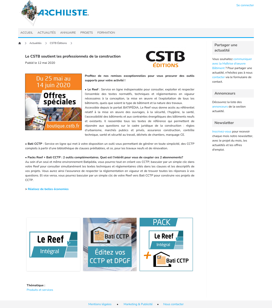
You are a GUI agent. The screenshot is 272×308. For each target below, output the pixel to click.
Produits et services (40, 290)
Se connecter (245, 5)
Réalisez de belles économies (48, 189)
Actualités (35, 43)
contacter (218, 77)
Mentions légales (99, 304)
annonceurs (220, 107)
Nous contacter (173, 304)
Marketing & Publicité (138, 304)
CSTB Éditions (58, 43)
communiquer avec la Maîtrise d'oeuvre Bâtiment (232, 63)
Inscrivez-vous (221, 131)
